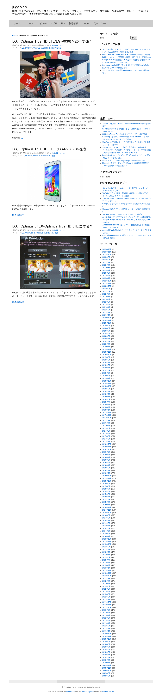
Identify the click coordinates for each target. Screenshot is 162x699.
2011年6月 (106, 618)
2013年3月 (106, 563)
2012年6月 (106, 586)
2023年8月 (106, 260)
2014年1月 (106, 536)
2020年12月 (107, 318)
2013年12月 (107, 539)
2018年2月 (106, 407)
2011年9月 (106, 610)
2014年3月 (106, 531)
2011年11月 (107, 605)
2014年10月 (107, 513)
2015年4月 (106, 497)
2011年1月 (106, 631)
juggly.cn (19, 7)
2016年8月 (106, 455)
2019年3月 (106, 373)
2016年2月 (106, 470)
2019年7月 (106, 362)
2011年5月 (106, 621)
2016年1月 (106, 473)
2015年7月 (106, 489)
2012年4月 (106, 592)
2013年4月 (106, 560)
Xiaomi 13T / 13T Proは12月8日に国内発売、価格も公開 (124, 147)
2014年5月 (106, 526)
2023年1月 (106, 278)
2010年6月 (106, 650)
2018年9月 (106, 389)
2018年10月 (107, 386)
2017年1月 (106, 441)
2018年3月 (106, 405)
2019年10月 (107, 355)
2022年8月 (106, 291)
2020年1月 (106, 347)
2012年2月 (106, 597)
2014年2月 (106, 534)
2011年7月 (106, 615)
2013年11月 (107, 542)
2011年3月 (106, 626)
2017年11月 (107, 415)
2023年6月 (106, 265)
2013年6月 (106, 555)
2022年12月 (107, 281)
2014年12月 (107, 507)
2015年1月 (106, 505)
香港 (53, 156)
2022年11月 (107, 283)
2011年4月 (106, 623)
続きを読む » (18, 215)
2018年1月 (106, 410)
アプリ (53, 23)
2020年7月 (106, 331)
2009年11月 (107, 668)
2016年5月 (106, 463)
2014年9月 (106, 515)
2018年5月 (106, 399)
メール (85, 23)
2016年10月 (107, 449)
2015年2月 (106, 502)
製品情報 (73, 23)
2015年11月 (107, 478)
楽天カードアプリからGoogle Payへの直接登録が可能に (124, 160)
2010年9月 (106, 642)
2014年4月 (106, 528)
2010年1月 (106, 663)
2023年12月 (107, 249)
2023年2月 (106, 276)
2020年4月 (106, 339)
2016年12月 (107, 444)
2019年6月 (106, 365)
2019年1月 (106, 378)
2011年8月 (106, 613)
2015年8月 (106, 486)
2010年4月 (106, 655)
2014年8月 (106, 518)
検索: (102, 38)
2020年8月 (106, 328)
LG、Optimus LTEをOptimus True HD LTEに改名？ (52, 226)
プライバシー (99, 23)
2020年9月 (106, 326)
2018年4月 (106, 402)
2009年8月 (106, 676)
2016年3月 (106, 468)
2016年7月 (106, 457)
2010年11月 (107, 636)
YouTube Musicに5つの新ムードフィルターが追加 (122, 214)
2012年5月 (106, 589)
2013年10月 (107, 544)
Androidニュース (58, 45)
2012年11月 (107, 573)
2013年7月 (106, 552)
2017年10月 (107, 418)
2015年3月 (106, 499)
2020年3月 (106, 341)
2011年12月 (107, 602)
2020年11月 (107, 320)
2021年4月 (106, 307)
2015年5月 (106, 494)
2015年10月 (107, 481)
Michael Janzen (108, 692)
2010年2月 (106, 660)
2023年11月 (107, 252)
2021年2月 (106, 312)
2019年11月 (107, 352)
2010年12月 (107, 634)
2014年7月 (106, 520)
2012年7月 (106, 584)
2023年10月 (107, 255)
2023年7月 (106, 262)
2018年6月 (106, 397)
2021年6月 (106, 305)
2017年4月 (106, 434)
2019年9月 (106, 357)
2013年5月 (106, 557)
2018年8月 (106, 391)
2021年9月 (106, 299)
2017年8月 (106, 423)
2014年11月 (107, 510)
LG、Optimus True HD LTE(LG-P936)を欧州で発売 (52, 41)
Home (14, 36)
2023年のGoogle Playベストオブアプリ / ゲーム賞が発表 (124, 134)
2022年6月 (106, 297)
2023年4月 (106, 270)
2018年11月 (107, 384)
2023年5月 (106, 268)
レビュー (42, 23)
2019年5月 (106, 368)
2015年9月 (106, 484)
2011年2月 (106, 628)
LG (23, 48)
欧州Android (56, 48)
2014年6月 (106, 523)
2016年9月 (106, 452)
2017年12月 (107, 413)
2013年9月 (106, 547)
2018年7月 (106, 394)
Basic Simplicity (88, 692)
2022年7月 (106, 294)
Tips (63, 23)
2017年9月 (106, 420)
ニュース (29, 23)
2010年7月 (106, 647)
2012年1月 (106, 599)
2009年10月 (107, 671)
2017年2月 (106, 439)
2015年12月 (107, 476)
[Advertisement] (122, 95)
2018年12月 (107, 381)
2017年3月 (106, 436)
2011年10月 (107, 607)
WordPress (70, 692)
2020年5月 (106, 336)
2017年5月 (106, 431)
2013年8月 (106, 549)
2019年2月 (106, 376)
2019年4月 (106, 370)
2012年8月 (106, 581)
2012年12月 (107, 571)
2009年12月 (107, 665)
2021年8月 (106, 302)
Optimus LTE (30, 233)
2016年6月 (106, 460)
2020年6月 (106, 334)
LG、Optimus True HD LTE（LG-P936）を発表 (49, 149)
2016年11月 (107, 447)
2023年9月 (106, 257)
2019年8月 (106, 360)
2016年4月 (106, 465)
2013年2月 (106, 565)
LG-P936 (28, 48)
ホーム (17, 23)
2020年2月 (106, 344)
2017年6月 (106, 428)
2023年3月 (106, 273)
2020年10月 (107, 323)
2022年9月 (106, 289)
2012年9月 (106, 578)
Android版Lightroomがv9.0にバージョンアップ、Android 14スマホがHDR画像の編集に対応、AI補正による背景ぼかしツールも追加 (126, 219)
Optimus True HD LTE (41, 48)
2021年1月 (106, 315)
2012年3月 (106, 594)
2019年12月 (107, 349)
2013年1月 (106, 568)
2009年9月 (106, 673)
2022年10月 (107, 286)
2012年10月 (107, 576)
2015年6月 (106, 492)
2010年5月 (106, 652)
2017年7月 (106, 426)
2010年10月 (107, 639)
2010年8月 (106, 644)
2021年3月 (106, 310)
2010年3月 (106, 657)
